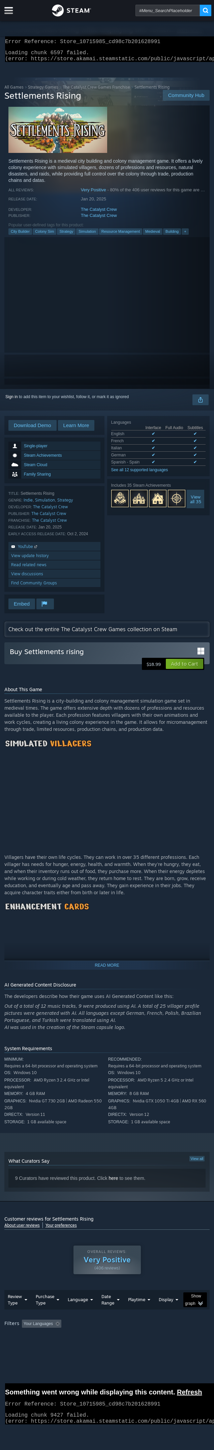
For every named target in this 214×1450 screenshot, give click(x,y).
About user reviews (22, 1229)
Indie (28, 504)
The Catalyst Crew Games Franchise (96, 91)
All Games (14, 91)
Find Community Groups (34, 586)
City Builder (20, 235)
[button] (184, 668)
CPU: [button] (124, 1346)
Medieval (152, 235)
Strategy (66, 235)
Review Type (15, 1313)
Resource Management (120, 235)
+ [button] (185, 235)
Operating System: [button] (89, 1346)
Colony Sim (44, 235)
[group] (107, 1341)
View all (197, 1163)
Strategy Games (43, 91)
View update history (30, 559)
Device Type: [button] (176, 1346)
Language (78, 1313)
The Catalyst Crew (99, 213)
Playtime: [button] (158, 1337)
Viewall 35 (195, 503)
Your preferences (61, 1229)
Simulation (87, 235)
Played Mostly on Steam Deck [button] (33, 1346)
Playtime (136, 1313)
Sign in (11, 400)
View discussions (27, 577)
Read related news (29, 568)
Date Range (107, 1313)
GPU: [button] (147, 1346)
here (113, 1182)
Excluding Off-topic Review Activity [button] (106, 1337)
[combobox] (167, 10)
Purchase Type (45, 1313)
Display (166, 1313)
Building (172, 235)
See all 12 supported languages (139, 474)
